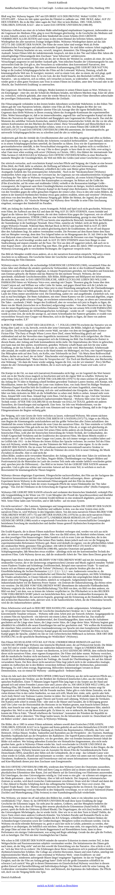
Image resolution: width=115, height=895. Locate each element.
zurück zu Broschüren (67, 885)
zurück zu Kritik (45, 885)
